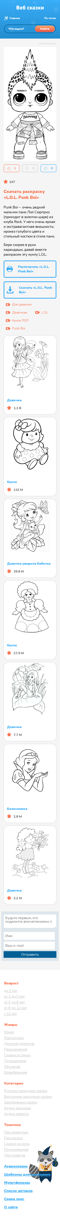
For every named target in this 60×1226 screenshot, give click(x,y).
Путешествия (15, 1060)
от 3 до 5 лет (14, 996)
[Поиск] (30, 29)
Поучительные (16, 1149)
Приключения (15, 1049)
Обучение (12, 1066)
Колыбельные (15, 1072)
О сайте (11, 1207)
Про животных (16, 1132)
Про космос (13, 1138)
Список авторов (18, 1190)
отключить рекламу (47, 43)
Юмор (9, 1032)
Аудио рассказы (17, 1108)
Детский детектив (19, 1043)
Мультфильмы (17, 1182)
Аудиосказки (16, 1166)
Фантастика (14, 1037)
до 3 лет (10, 990)
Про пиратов (14, 1155)
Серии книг (14, 1199)
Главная (14, 18)
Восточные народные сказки (28, 1096)
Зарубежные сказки (20, 1102)
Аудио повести (16, 1113)
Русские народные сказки (25, 1090)
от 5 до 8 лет (14, 1002)
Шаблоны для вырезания (27, 1174)
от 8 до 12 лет (15, 1007)
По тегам (50, 18)
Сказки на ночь (17, 1143)
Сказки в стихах (17, 1055)
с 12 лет (10, 1013)
